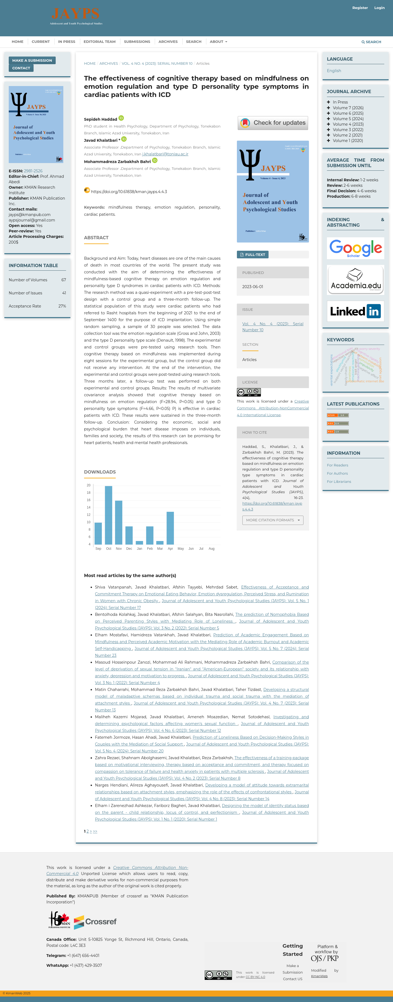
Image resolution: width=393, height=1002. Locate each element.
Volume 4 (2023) (347, 124)
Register (360, 7)
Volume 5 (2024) (347, 118)
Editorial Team (100, 41)
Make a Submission (32, 60)
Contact (21, 68)
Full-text (254, 254)
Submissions (137, 41)
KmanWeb (319, 976)
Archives (168, 41)
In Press (66, 41)
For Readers (337, 465)
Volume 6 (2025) (347, 113)
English (334, 70)
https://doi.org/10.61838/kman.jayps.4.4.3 (129, 191)
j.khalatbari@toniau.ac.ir (165, 154)
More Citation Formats (270, 520)
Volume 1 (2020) (346, 140)
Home (17, 41)
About (217, 41)
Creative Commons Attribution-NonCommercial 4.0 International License (273, 408)
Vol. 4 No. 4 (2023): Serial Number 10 (157, 63)
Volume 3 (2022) (347, 129)
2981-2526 (33, 171)
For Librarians (339, 481)
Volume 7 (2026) (347, 107)
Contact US (292, 979)
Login (379, 7)
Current (41, 41)
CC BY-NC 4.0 (255, 977)
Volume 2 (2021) (346, 135)
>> (95, 831)
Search (194, 41)
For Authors (337, 473)
